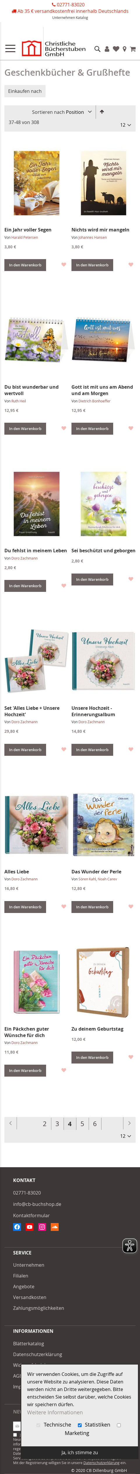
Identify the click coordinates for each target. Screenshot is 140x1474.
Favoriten (116, 49)
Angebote (23, 1286)
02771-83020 (71, 4)
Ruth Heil (18, 401)
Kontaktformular (31, 1215)
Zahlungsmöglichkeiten (38, 1308)
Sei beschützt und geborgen (103, 550)
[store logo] (46, 43)
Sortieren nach (48, 112)
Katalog (82, 17)
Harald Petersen (24, 237)
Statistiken (95, 1424)
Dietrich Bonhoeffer (94, 401)
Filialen (125, 49)
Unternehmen (63, 17)
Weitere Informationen (55, 1412)
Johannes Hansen (92, 237)
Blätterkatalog (28, 1343)
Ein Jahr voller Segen (28, 230)
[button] (64, 264)
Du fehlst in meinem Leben (35, 550)
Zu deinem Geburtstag (97, 1029)
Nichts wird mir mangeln (100, 230)
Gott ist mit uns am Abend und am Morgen (102, 390)
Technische (54, 1424)
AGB (17, 1376)
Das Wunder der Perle (96, 871)
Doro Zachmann (24, 558)
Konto (107, 49)
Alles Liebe (16, 871)
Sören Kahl (87, 879)
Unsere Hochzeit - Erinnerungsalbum (93, 711)
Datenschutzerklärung (37, 1354)
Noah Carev (107, 879)
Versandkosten (29, 1297)
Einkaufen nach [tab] (25, 91)
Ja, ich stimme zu (80, 1452)
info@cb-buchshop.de (37, 1204)
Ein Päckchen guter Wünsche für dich (26, 1032)
